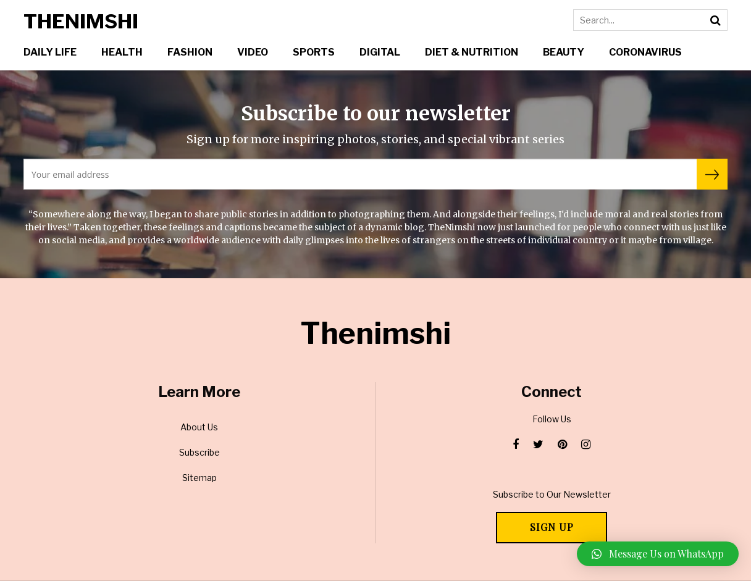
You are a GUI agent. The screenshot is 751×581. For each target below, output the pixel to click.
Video (252, 52)
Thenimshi (80, 21)
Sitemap (199, 477)
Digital (379, 52)
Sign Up (552, 526)
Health (122, 52)
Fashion (189, 52)
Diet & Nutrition (471, 52)
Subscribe (199, 452)
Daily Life (50, 52)
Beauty (563, 52)
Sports (314, 52)
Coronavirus (645, 52)
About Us (199, 427)
